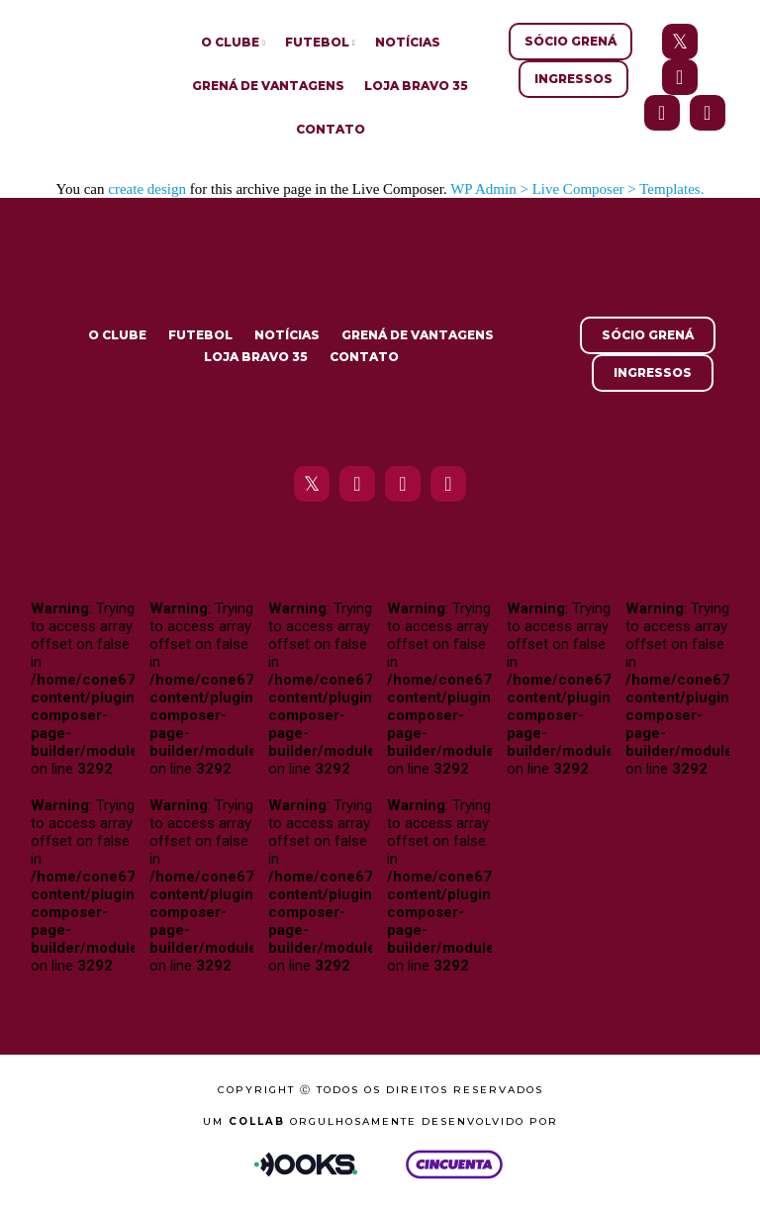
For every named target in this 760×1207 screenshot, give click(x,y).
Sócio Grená (570, 41)
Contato (330, 129)
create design (147, 189)
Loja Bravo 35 (416, 85)
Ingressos (573, 78)
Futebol (317, 42)
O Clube (230, 42)
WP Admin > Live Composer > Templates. (577, 189)
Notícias (407, 42)
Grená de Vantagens (268, 85)
